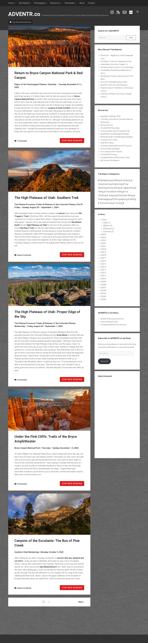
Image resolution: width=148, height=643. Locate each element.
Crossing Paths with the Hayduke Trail (115, 131)
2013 (104, 270)
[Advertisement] (117, 417)
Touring (118, 203)
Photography (39, 3)
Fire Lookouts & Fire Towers (111, 152)
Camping (126, 180)
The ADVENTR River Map (110, 128)
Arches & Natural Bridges (110, 149)
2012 (104, 273)
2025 (104, 234)
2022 (104, 243)
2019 (104, 252)
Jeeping (112, 195)
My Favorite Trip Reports (110, 160)
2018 (104, 255)
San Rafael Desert (48, 567)
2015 (104, 264)
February (109, 229)
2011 (104, 276)
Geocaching (114, 187)
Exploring (117, 184)
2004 (104, 296)
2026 (105, 220)
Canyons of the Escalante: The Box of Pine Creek (49, 514)
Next (81, 602)
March (108, 226)
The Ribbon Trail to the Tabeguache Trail (116, 61)
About (82, 3)
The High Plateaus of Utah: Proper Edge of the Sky (49, 285)
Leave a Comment (24, 255)
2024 (104, 237)
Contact (91, 3)
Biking (117, 180)
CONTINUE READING (73, 141)
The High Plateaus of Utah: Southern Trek (49, 171)
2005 (104, 293)
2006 (104, 290)
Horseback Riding (114, 191)
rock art (61, 213)
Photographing (120, 199)
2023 (104, 240)
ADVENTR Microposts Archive (112, 319)
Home (11, 3)
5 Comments (22, 484)
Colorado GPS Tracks (109, 140)
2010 (104, 279)
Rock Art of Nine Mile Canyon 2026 (114, 82)
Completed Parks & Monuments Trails (115, 157)
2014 (104, 267)
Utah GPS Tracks (107, 143)
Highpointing (129, 187)
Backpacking (106, 180)
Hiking (101, 191)
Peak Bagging (104, 199)
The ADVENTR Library (109, 155)
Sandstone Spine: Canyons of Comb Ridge (117, 67)
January (109, 232)
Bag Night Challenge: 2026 (110, 116)
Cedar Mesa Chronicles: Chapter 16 (114, 64)
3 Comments (22, 380)
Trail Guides (69, 3)
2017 (104, 258)
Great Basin (62, 335)
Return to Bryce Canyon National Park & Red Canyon (49, 46)
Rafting (132, 199)
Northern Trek (27, 228)
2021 (104, 246)
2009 (104, 282)
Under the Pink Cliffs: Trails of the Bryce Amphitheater (49, 410)
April (108, 223)
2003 (104, 299)
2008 (104, 285)
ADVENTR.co (24, 14)
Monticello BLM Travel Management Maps (117, 137)
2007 (104, 287)
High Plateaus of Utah (37, 225)
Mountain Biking (125, 195)
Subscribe (104, 361)
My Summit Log (107, 125)
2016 (104, 261)
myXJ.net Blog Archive (109, 322)
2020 (104, 249)
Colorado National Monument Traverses (116, 146)
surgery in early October (59, 108)
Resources (55, 3)
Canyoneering (104, 184)
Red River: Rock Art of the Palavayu (114, 85)
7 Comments (22, 141)
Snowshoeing (106, 203)
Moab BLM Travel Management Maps (115, 134)
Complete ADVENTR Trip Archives (113, 325)
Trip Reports (24, 3)
